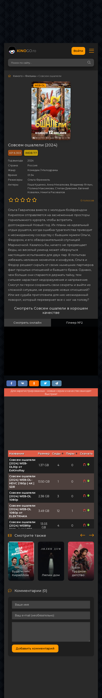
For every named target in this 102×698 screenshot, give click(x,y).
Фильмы (30, 75)
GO (26, 51)
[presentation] (82, 535)
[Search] (89, 63)
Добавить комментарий (35, 648)
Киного (18, 75)
